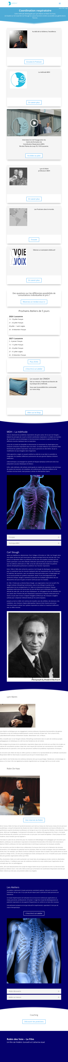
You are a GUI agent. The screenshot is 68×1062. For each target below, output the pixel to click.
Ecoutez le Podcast (34, 62)
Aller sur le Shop (34, 412)
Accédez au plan (34, 155)
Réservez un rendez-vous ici (34, 302)
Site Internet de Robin (34, 820)
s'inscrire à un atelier (34, 369)
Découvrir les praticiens (34, 1021)
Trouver (34, 239)
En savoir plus (34, 102)
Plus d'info (34, 362)
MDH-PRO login (63, 8)
